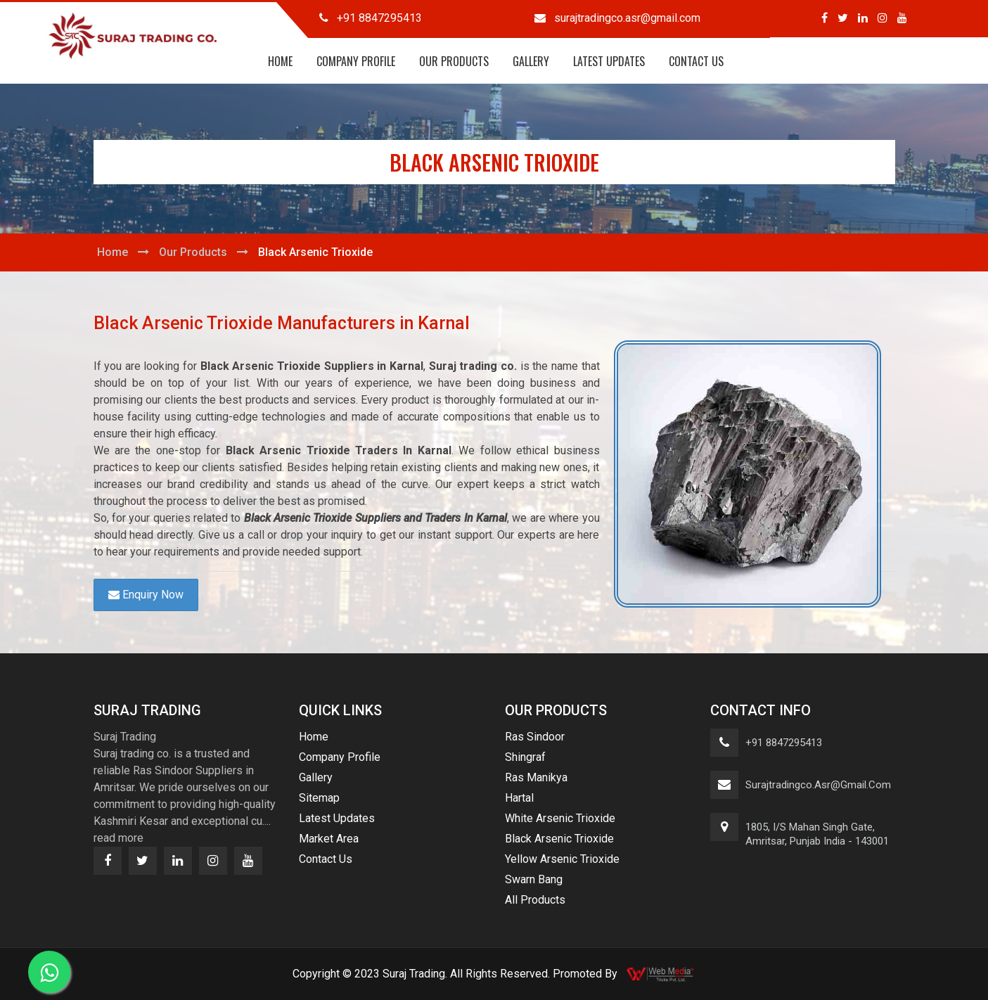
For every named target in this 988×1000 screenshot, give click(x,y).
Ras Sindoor (535, 736)
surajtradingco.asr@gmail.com (818, 784)
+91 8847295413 (783, 742)
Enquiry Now (146, 594)
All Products (535, 899)
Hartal (519, 798)
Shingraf (525, 757)
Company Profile (355, 61)
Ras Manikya (536, 777)
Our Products (454, 61)
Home (280, 61)
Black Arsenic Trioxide (559, 838)
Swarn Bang (534, 879)
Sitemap (319, 798)
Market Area (329, 838)
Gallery (531, 61)
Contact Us (696, 61)
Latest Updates (609, 61)
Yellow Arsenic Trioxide (562, 859)
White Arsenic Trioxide (560, 818)
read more (118, 838)
